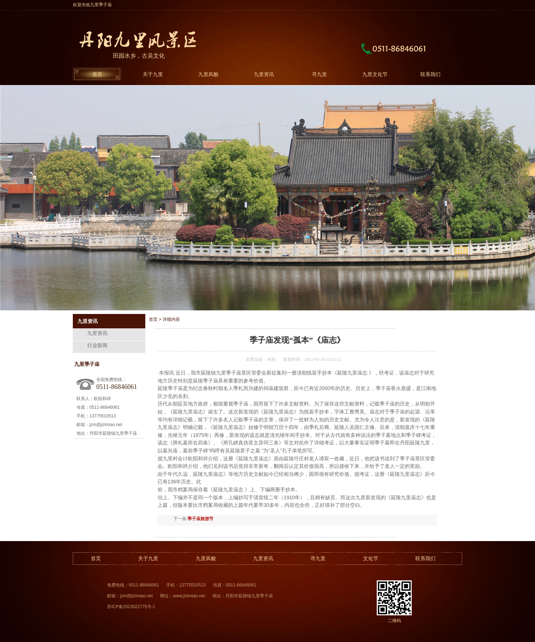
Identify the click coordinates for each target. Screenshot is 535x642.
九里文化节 (375, 74)
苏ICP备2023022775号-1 (131, 606)
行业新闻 (97, 345)
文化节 (370, 558)
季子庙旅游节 (200, 518)
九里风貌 (208, 74)
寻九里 (319, 74)
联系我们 (430, 74)
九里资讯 (264, 74)
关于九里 (153, 74)
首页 (97, 74)
